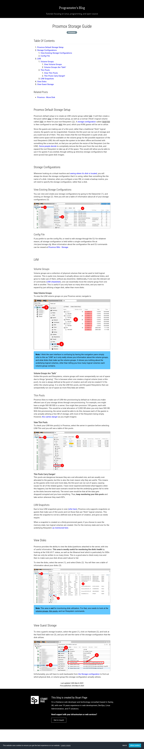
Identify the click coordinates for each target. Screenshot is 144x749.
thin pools (53, 611)
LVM (39, 59)
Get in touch (59, 720)
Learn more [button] (65, 745)
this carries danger (50, 417)
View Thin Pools (51, 73)
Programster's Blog (72, 8)
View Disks (41, 81)
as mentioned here (60, 528)
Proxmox (71, 32)
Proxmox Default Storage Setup (50, 47)
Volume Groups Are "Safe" (55, 67)
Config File (45, 56)
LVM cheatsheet (53, 282)
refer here (73, 509)
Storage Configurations (47, 50)
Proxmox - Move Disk (46, 97)
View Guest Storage (45, 84)
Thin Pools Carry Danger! (54, 76)
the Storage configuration (89, 674)
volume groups (42, 611)
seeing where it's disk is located (83, 173)
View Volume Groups (53, 64)
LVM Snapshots (47, 78)
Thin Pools (45, 70)
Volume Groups (47, 61)
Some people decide (47, 146)
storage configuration (87, 122)
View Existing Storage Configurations (56, 53)
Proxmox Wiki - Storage (58, 247)
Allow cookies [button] (135, 745)
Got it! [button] (124, 745)
